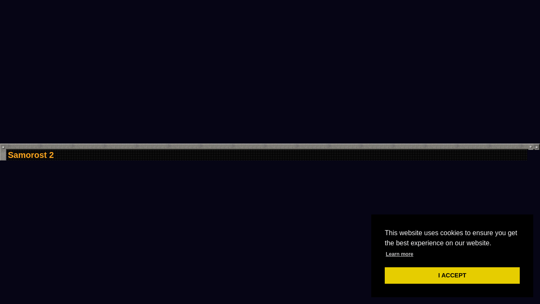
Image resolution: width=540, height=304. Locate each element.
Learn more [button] (399, 254)
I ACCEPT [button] (452, 275)
